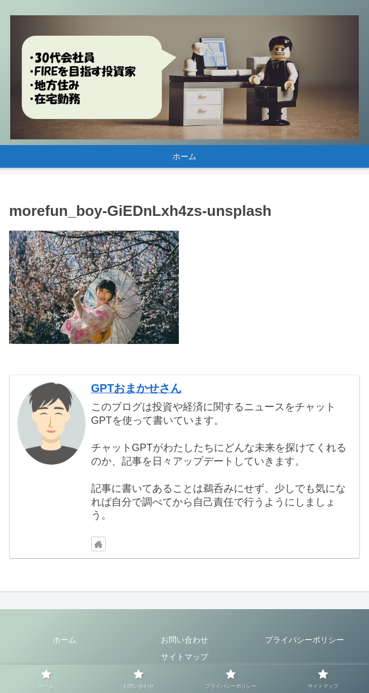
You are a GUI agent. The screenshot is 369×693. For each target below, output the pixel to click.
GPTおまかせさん (136, 388)
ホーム (64, 639)
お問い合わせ (184, 639)
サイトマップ (184, 656)
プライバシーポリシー (304, 639)
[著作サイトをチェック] (98, 544)
